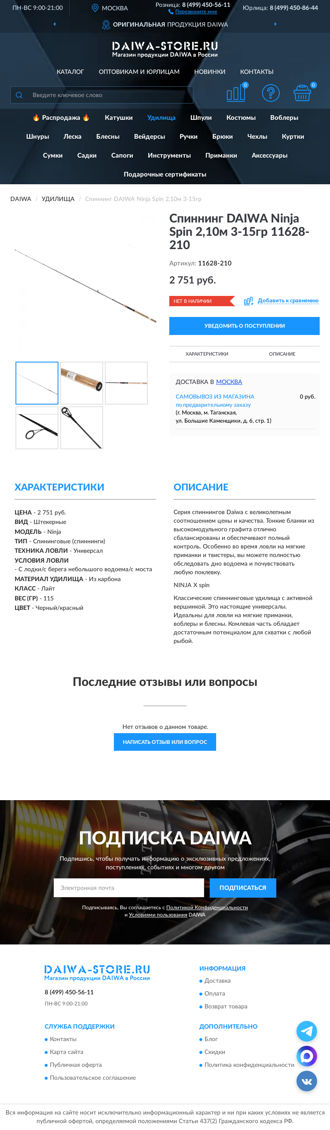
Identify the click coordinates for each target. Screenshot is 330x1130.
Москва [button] (229, 382)
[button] (192, 11)
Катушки (119, 118)
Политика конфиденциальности (249, 1065)
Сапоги (122, 155)
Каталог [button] (70, 72)
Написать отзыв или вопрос (165, 742)
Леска (73, 137)
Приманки (221, 155)
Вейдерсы (149, 137)
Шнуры (37, 137)
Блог (211, 1039)
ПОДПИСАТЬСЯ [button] (243, 888)
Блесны (107, 137)
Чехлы (257, 137)
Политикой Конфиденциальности (207, 907)
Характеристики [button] (207, 354)
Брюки (222, 137)
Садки (87, 155)
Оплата (215, 994)
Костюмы (241, 118)
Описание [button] (282, 354)
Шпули (201, 118)
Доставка (218, 981)
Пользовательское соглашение (93, 1078)
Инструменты (169, 155)
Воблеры (284, 118)
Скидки (215, 1052)
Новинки (210, 72)
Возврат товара (226, 1007)
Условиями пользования (158, 914)
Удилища (161, 118)
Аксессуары (269, 155)
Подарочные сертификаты (165, 174)
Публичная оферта (76, 1065)
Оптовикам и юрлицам (139, 72)
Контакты (257, 72)
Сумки (53, 155)
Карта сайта (66, 1052)
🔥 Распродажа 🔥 (61, 118)
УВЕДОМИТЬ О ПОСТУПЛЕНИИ (245, 326)
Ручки (189, 137)
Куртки (293, 137)
